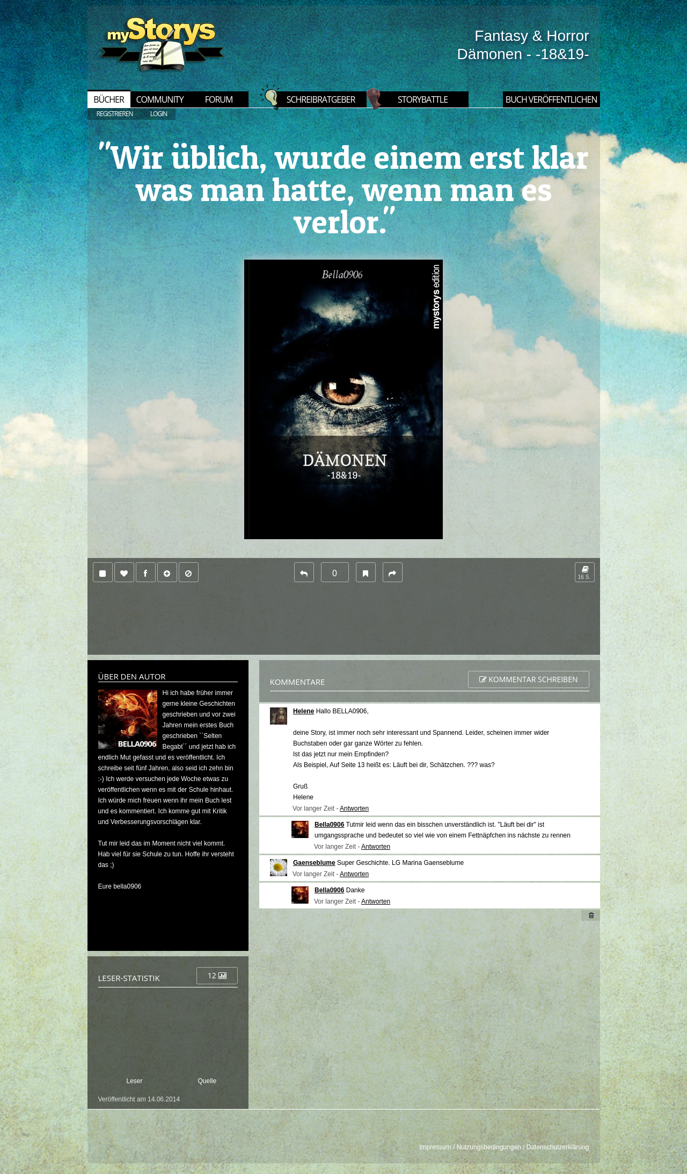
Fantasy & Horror (531, 35)
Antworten (354, 808)
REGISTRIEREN (115, 113)
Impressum (435, 1147)
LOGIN (158, 113)
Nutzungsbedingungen (489, 1147)
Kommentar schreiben (528, 679)
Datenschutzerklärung (558, 1147)
